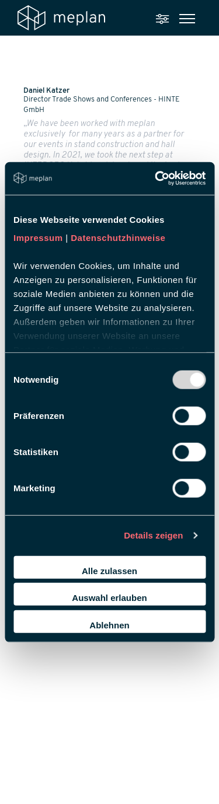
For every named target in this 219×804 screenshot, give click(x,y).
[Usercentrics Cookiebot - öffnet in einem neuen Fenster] (156, 178)
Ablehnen (109, 625)
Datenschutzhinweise (118, 238)
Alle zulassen (109, 570)
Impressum (38, 238)
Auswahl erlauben (109, 598)
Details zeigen (153, 535)
